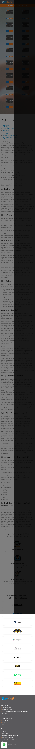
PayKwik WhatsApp (6, 707)
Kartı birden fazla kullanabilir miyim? (9, 739)
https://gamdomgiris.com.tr (7, 731)
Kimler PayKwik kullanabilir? (7, 737)
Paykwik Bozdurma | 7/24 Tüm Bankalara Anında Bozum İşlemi (14, 711)
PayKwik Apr (4, 713)
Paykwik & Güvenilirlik (6, 718)
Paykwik (25, 702)
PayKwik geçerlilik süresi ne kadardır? (9, 735)
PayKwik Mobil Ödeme (6, 709)
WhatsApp (4, 746)
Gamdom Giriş (4, 733)
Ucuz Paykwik (4, 720)
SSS (2, 724)
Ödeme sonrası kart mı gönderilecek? (9, 742)
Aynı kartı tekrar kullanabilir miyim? (9, 744)
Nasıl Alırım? (4, 716)
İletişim (3, 722)
